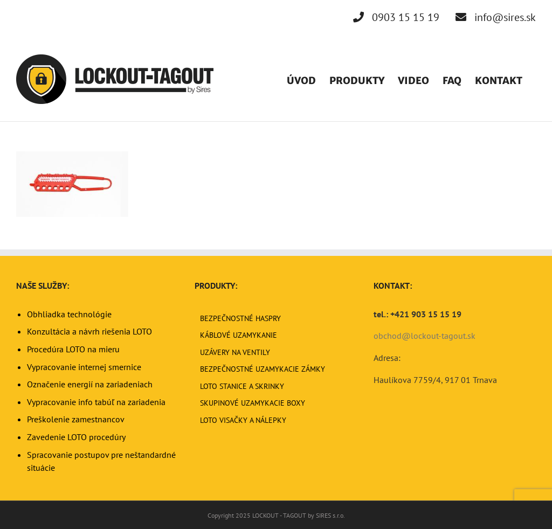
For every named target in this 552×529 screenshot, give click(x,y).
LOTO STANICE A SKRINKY (242, 386)
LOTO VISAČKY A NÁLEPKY (243, 420)
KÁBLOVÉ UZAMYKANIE (238, 335)
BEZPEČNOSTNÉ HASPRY (240, 318)
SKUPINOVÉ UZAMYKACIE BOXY (252, 403)
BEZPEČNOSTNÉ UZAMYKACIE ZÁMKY (262, 369)
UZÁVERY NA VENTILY (235, 352)
